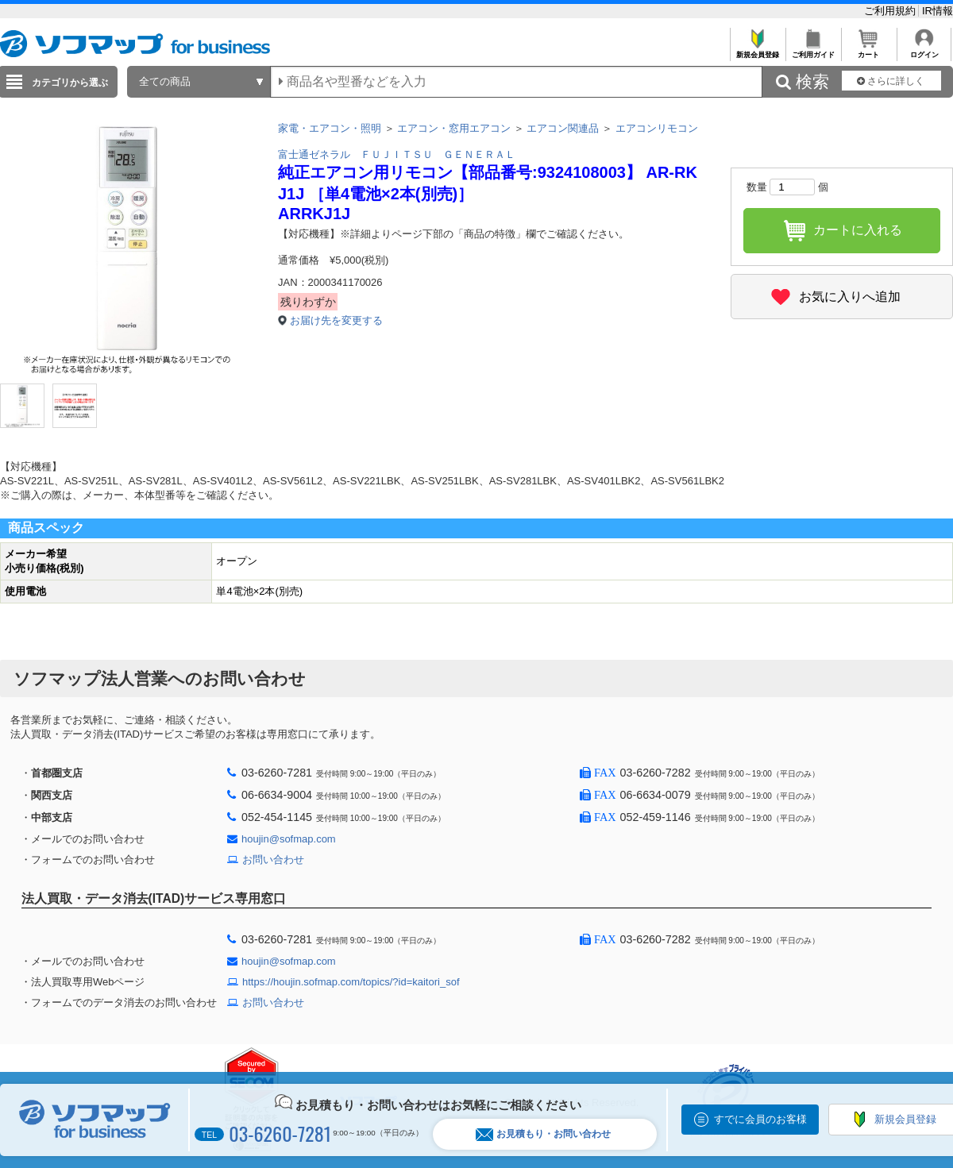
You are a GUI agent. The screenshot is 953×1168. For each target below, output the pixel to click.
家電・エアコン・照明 (329, 128)
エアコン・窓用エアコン (454, 128)
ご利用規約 (891, 11)
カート (868, 50)
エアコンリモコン (656, 128)
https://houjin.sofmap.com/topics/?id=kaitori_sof (351, 982)
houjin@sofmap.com (288, 839)
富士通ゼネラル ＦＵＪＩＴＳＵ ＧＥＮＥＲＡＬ (396, 154)
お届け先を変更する (336, 320)
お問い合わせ (273, 859)
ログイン (924, 50)
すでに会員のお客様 (760, 1119)
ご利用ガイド (813, 50)
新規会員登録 (757, 50)
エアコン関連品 (563, 128)
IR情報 (937, 11)
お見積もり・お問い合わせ (543, 1134)
